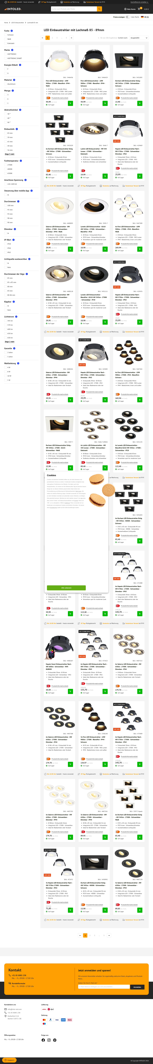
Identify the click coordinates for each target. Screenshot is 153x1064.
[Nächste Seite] (71, 38)
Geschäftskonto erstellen (140, 2)
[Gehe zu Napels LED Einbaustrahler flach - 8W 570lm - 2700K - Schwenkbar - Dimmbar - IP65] (128, 151)
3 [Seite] (66, 38)
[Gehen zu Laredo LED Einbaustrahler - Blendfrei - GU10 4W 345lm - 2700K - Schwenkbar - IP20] (94, 274)
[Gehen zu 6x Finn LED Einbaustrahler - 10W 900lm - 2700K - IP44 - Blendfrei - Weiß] (128, 206)
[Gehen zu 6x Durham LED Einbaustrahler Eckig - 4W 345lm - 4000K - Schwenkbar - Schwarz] (128, 498)
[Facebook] (43, 1040)
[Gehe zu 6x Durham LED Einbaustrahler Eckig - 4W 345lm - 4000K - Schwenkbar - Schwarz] (128, 521)
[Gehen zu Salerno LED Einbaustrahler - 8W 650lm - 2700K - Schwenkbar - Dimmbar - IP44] (59, 352)
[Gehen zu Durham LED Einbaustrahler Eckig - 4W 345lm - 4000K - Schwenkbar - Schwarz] (94, 862)
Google (76, 500)
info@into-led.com (15, 1009)
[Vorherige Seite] (42, 38)
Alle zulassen (66, 588)
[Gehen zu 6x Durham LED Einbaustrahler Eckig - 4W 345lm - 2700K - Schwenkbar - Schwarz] (59, 128)
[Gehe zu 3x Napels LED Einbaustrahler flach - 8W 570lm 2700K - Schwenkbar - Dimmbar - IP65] (59, 885)
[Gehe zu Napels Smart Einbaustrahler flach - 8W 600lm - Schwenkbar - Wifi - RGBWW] (59, 666)
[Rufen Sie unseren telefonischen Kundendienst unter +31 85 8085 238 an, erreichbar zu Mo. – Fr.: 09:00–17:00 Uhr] (21, 977)
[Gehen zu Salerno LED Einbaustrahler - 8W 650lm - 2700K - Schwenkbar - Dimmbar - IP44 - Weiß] (59, 206)
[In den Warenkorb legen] (70, 103)
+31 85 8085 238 (14, 1013)
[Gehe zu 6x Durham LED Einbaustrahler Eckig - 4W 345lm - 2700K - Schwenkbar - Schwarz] (59, 151)
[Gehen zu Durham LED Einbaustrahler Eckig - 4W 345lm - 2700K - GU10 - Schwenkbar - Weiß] (59, 425)
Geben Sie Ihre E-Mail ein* (87, 983)
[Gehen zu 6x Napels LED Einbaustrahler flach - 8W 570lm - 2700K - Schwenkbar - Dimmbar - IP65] (128, 566)
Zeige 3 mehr (9, 154)
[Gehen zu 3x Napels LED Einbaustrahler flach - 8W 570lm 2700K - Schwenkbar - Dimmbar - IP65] (59, 862)
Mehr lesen (78, 491)
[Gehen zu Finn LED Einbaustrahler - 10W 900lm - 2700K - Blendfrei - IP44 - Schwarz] (94, 60)
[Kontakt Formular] (21, 985)
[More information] (12, 30)
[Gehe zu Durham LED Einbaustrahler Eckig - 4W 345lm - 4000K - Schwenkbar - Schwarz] (94, 885)
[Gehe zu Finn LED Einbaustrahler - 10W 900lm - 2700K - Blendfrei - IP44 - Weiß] (59, 83)
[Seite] (47, 38)
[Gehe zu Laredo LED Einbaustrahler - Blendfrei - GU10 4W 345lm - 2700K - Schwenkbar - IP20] (94, 297)
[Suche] (99, 8)
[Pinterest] (55, 1040)
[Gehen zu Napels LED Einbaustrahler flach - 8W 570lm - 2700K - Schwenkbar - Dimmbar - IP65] (128, 128)
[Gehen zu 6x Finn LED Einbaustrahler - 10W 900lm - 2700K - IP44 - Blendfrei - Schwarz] (128, 352)
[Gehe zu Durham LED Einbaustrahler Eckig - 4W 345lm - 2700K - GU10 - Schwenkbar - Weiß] (59, 448)
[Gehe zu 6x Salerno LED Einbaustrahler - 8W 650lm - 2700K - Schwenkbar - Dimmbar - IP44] (128, 666)
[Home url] (12, 9)
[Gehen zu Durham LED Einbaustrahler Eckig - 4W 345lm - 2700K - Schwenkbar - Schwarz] (128, 60)
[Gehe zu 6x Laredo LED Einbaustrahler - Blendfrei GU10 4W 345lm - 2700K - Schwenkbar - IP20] (128, 448)
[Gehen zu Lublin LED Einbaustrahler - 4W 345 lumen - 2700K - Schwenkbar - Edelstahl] (94, 128)
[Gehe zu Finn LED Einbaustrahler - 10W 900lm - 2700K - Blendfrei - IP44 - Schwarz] (94, 83)
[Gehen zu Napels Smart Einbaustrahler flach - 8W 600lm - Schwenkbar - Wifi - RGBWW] (59, 644)
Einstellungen (53, 507)
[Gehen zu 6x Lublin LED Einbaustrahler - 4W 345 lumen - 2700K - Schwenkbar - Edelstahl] (94, 425)
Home (6, 22)
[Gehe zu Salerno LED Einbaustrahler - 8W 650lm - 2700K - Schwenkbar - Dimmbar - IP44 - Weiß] (59, 229)
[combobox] (76, 8)
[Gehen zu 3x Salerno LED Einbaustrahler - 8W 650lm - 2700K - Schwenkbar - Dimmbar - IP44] (94, 794)
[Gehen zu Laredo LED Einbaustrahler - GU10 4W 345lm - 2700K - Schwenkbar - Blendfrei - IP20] (94, 206)
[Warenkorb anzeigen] (143, 9)
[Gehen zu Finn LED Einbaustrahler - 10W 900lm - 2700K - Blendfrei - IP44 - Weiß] (59, 60)
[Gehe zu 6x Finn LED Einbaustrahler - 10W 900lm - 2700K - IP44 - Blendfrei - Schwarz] (128, 375)
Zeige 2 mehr (9, 342)
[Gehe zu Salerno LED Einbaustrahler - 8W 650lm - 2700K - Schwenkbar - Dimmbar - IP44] (59, 375)
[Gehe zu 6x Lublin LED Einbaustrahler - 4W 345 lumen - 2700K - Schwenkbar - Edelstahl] (94, 448)
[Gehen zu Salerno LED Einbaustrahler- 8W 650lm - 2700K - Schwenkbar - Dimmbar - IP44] (59, 274)
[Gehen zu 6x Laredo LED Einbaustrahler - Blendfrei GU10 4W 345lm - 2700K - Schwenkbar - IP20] (128, 425)
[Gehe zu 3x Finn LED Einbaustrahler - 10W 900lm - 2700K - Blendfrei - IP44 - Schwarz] (94, 739)
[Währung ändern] (145, 17)
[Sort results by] (139, 38)
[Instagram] (49, 1040)
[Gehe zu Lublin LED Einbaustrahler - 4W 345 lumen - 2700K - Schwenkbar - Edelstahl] (94, 151)
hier (82, 498)
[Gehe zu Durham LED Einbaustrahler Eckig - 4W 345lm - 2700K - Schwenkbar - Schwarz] (128, 83)
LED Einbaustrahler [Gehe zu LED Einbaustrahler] (17, 22)
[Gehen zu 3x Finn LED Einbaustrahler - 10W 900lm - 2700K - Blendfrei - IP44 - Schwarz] (94, 717)
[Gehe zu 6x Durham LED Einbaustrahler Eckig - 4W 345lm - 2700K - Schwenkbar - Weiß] (128, 817)
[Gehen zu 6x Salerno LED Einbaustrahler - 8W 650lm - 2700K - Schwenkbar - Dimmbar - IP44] (128, 644)
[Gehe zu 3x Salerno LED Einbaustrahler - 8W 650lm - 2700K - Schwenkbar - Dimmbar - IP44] (94, 817)
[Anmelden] (130, 8)
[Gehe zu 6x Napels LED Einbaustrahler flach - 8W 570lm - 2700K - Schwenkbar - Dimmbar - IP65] (128, 589)
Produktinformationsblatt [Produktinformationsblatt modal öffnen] (60, 98)
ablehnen (67, 503)
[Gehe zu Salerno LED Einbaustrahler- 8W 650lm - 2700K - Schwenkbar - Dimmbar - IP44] (59, 297)
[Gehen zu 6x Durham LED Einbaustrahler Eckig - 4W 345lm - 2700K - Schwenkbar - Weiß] (128, 794)
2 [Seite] (52, 38)
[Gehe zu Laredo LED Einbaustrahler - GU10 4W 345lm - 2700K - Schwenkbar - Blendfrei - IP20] (94, 229)
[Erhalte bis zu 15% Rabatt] (137, 987)
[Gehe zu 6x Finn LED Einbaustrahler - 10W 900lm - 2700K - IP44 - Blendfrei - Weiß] (128, 229)
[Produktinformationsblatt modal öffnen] (48, 98)
